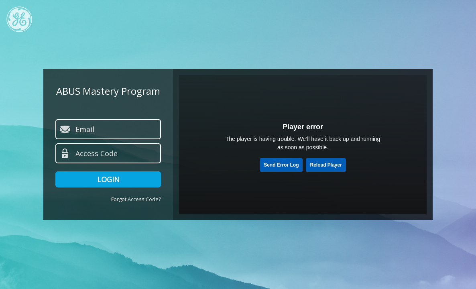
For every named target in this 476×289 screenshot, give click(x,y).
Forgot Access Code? (136, 199)
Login (108, 179)
